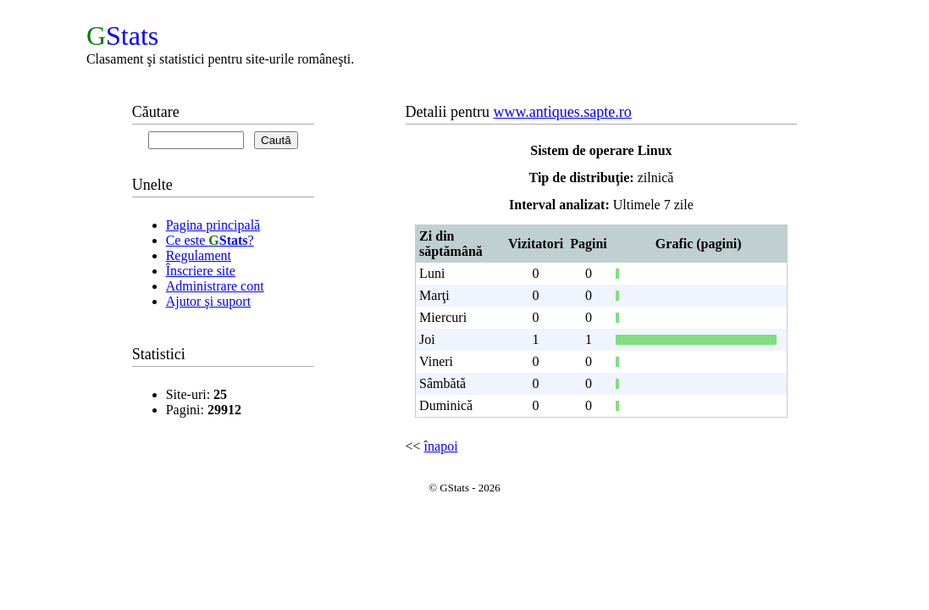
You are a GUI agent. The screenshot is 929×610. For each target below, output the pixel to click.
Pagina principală (213, 225)
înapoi (441, 446)
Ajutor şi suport (208, 301)
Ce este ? (210, 240)
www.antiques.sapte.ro (563, 111)
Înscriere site (200, 270)
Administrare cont (215, 286)
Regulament (198, 255)
